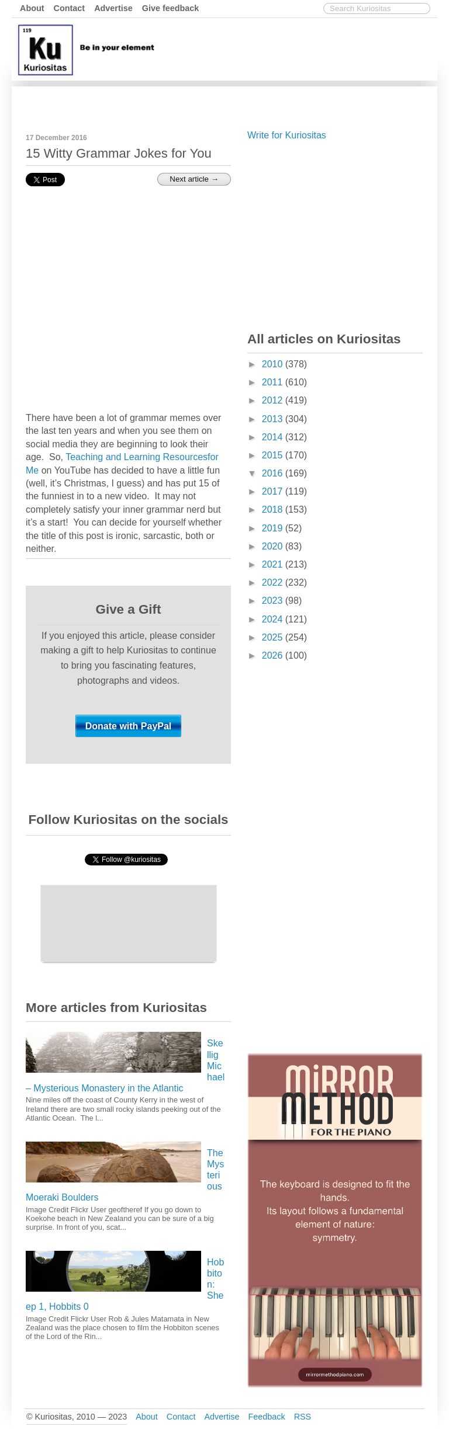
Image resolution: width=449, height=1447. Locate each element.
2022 (273, 582)
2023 (273, 601)
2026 (273, 655)
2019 (273, 528)
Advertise (113, 8)
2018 (273, 509)
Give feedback (170, 8)
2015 (273, 455)
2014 (273, 437)
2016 (273, 473)
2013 (273, 419)
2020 (273, 546)
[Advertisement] (221, 101)
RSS (303, 1416)
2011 (273, 382)
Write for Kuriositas (286, 135)
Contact (69, 8)
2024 (273, 619)
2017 (273, 491)
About (32, 8)
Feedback (266, 1416)
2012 (273, 400)
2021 (273, 564)
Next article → (194, 179)
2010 (273, 364)
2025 (273, 637)
